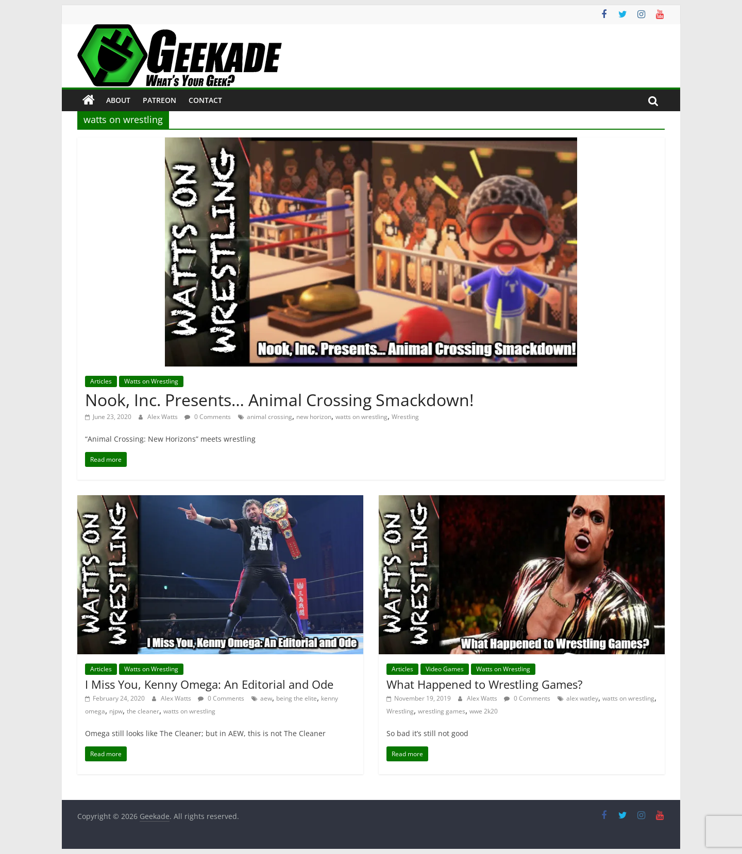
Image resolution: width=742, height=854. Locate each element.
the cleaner (143, 711)
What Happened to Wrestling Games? (484, 684)
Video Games (445, 669)
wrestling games (441, 711)
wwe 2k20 (483, 711)
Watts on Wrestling (151, 381)
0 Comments (207, 416)
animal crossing (269, 416)
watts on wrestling (361, 416)
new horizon (313, 416)
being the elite (296, 698)
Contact (205, 100)
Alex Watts (163, 416)
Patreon (159, 100)
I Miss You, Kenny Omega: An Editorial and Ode (209, 684)
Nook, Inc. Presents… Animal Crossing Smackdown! (279, 400)
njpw (116, 711)
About (118, 100)
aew (266, 698)
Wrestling (405, 416)
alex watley (582, 698)
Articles (101, 381)
